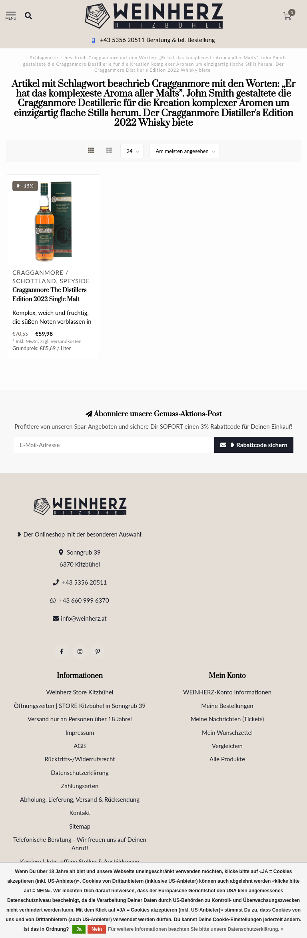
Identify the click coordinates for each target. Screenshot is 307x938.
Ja (79, 929)
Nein (97, 929)
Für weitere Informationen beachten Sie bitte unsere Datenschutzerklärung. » (195, 929)
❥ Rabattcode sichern (253, 444)
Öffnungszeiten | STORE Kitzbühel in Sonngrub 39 (80, 705)
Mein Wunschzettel (227, 732)
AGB (80, 745)
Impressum (80, 732)
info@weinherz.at (83, 618)
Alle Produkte (227, 759)
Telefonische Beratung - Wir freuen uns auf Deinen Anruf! (79, 843)
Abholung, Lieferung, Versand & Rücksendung (80, 799)
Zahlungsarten (80, 785)
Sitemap (79, 826)
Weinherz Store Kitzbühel (80, 692)
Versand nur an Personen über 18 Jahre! (80, 718)
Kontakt (80, 812)
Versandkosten (66, 341)
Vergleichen (227, 745)
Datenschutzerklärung (80, 772)
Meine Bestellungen (227, 705)
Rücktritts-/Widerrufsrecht (79, 759)
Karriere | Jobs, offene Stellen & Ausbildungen (79, 861)
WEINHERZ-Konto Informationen (227, 692)
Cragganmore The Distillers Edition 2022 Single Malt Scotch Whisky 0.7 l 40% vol (49, 299)
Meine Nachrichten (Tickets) (227, 718)
